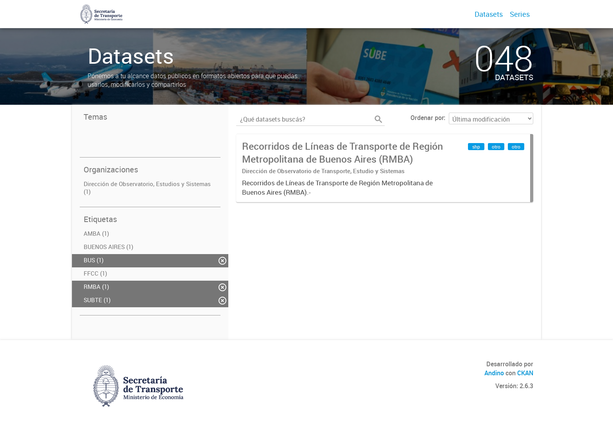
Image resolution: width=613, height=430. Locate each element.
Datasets (489, 14)
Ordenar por (427, 118)
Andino (494, 373)
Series (520, 14)
